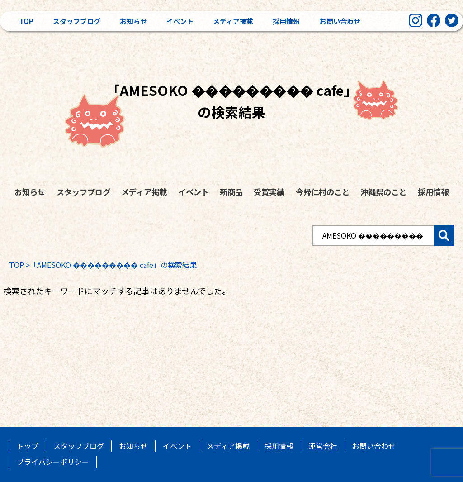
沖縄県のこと (383, 191)
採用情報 (286, 21)
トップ (27, 445)
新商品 (231, 191)
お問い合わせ (340, 21)
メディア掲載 (233, 21)
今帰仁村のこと (323, 191)
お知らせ (133, 21)
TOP (16, 264)
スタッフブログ (76, 21)
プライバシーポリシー (53, 461)
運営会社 (322, 445)
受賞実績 (269, 191)
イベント (180, 21)
